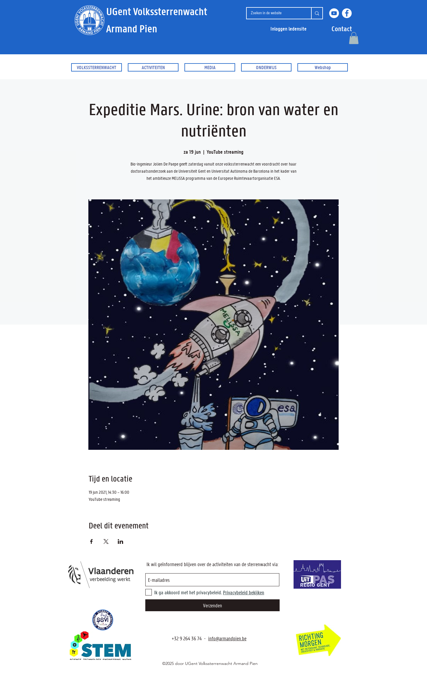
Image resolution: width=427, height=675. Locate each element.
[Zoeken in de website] (274, 13)
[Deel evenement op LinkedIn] (120, 541)
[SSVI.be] (102, 619)
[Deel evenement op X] (106, 541)
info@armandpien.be (227, 638)
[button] (341, 28)
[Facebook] (347, 13)
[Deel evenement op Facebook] (91, 541)
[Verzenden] (212, 605)
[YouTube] (334, 13)
